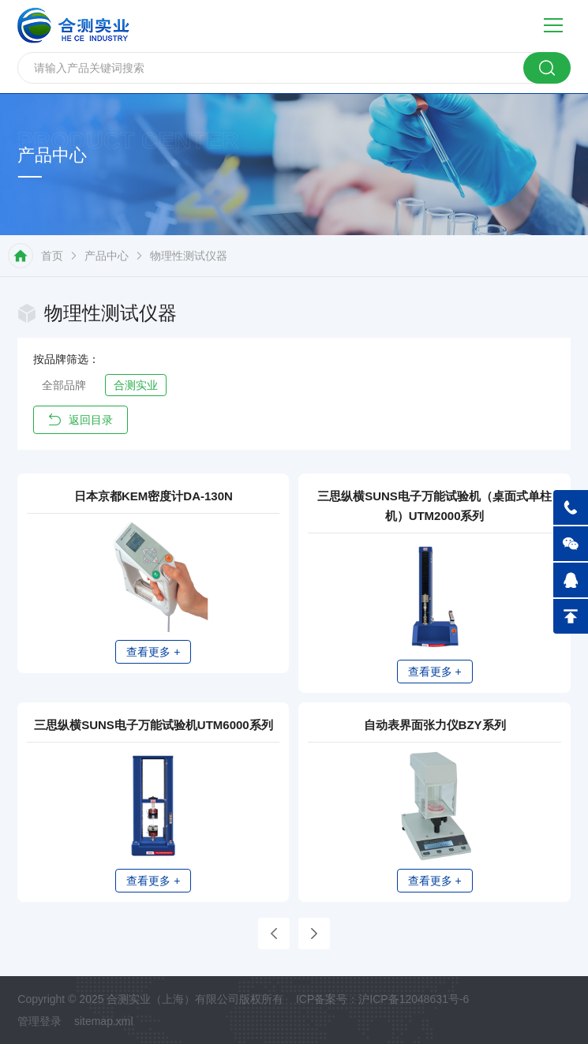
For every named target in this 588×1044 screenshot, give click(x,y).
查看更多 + (154, 651)
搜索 (547, 68)
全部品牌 (64, 385)
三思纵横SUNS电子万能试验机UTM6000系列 (153, 737)
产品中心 (106, 256)
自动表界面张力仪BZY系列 (434, 737)
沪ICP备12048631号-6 (413, 1022)
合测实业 (136, 385)
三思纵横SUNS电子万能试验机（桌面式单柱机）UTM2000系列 (434, 506)
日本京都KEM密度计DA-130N (154, 496)
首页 (52, 256)
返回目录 (81, 419)
